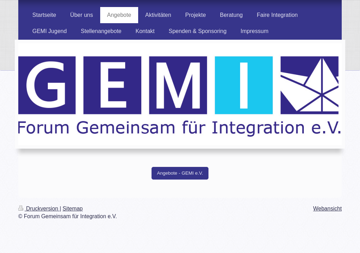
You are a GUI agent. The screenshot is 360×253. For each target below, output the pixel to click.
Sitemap (73, 209)
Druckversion (39, 209)
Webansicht (327, 209)
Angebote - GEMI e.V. (180, 173)
